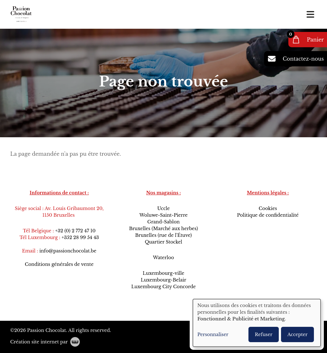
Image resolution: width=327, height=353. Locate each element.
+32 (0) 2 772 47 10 (75, 231)
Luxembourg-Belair (163, 280)
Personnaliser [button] (212, 334)
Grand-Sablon (163, 222)
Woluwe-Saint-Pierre (163, 215)
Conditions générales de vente (59, 264)
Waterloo (163, 257)
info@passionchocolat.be (67, 251)
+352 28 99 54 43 (80, 237)
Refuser (263, 334)
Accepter (297, 334)
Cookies (268, 208)
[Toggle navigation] (310, 14)
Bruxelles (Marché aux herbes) (163, 228)
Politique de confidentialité (268, 215)
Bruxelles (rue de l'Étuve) (163, 235)
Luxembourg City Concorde (163, 286)
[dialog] (257, 323)
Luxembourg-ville (163, 273)
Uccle (163, 208)
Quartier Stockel (163, 242)
